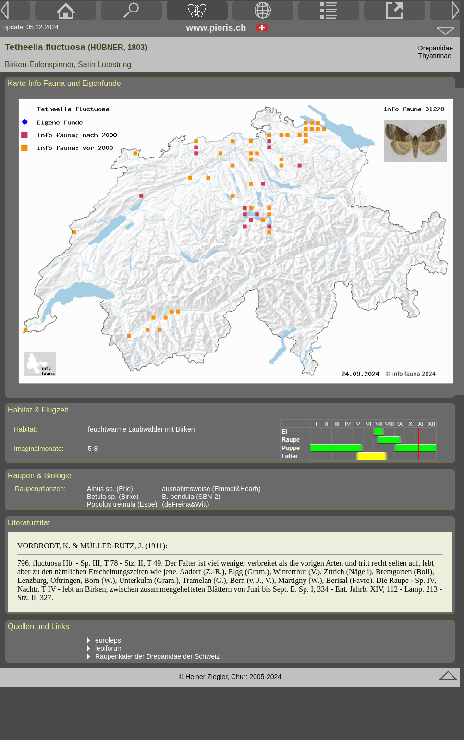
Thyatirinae (435, 56)
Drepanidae (435, 48)
